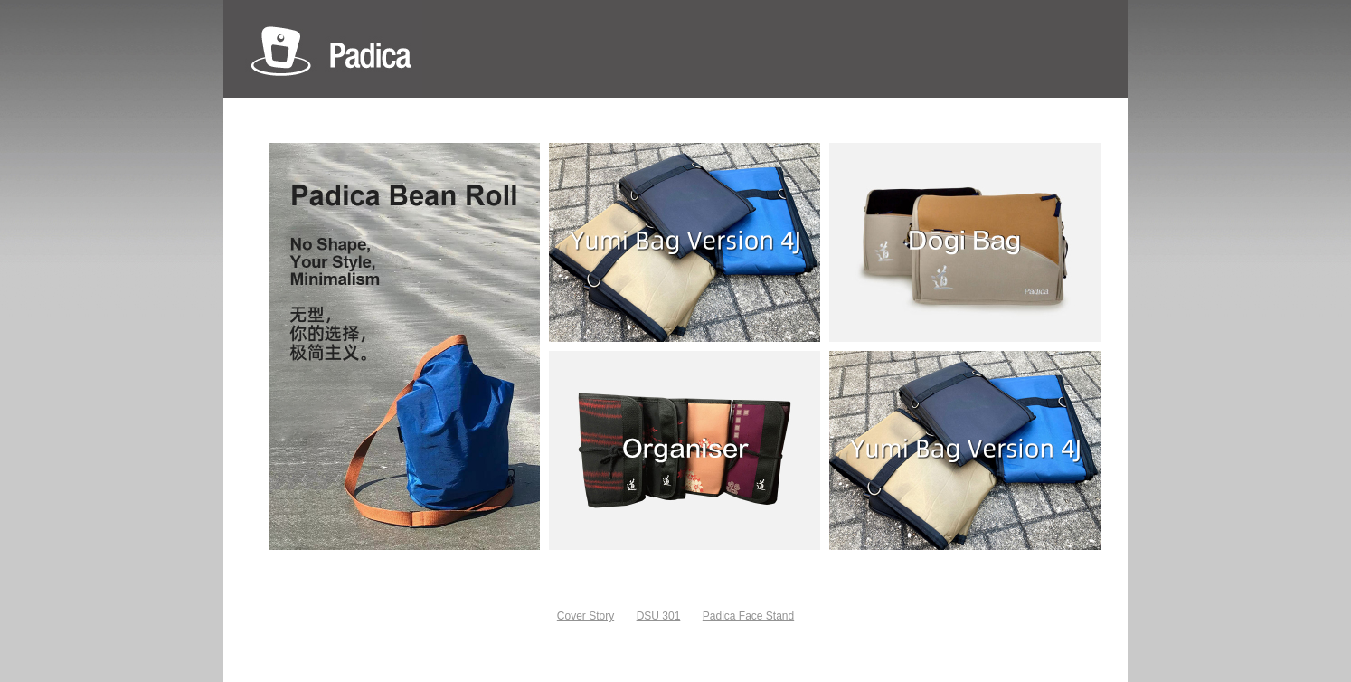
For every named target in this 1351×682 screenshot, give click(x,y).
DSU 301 (659, 616)
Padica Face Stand (748, 616)
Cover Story (585, 616)
